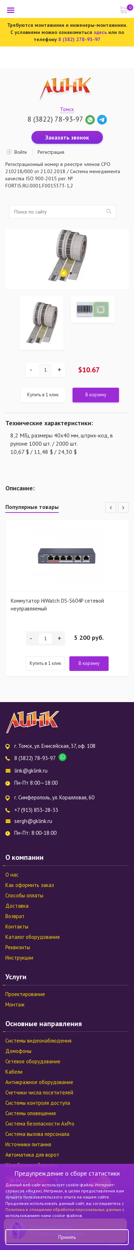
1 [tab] (63, 273)
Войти (20, 152)
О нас (12, 874)
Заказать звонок (67, 137)
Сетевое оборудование (32, 1061)
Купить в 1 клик (43, 395)
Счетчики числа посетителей (39, 1092)
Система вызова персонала (37, 1134)
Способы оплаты (24, 895)
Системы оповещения (30, 1113)
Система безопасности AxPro (39, 1123)
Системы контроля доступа (37, 1102)
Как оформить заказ (29, 885)
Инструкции (19, 957)
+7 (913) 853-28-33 (36, 810)
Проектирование (25, 994)
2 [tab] (70, 273)
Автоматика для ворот (32, 1154)
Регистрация (51, 152)
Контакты (16, 926)
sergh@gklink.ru (33, 821)
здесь (100, 32)
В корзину (95, 395)
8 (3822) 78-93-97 (55, 119)
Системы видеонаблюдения (38, 1040)
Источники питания (28, 1144)
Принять (67, 1237)
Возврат (15, 916)
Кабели (14, 1071)
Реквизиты (17, 947)
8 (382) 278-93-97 (79, 39)
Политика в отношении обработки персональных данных (63, 1209)
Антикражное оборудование (39, 1082)
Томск (67, 109)
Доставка (17, 905)
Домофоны (18, 1051)
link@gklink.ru (31, 770)
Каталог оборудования (32, 936)
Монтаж (14, 1004)
